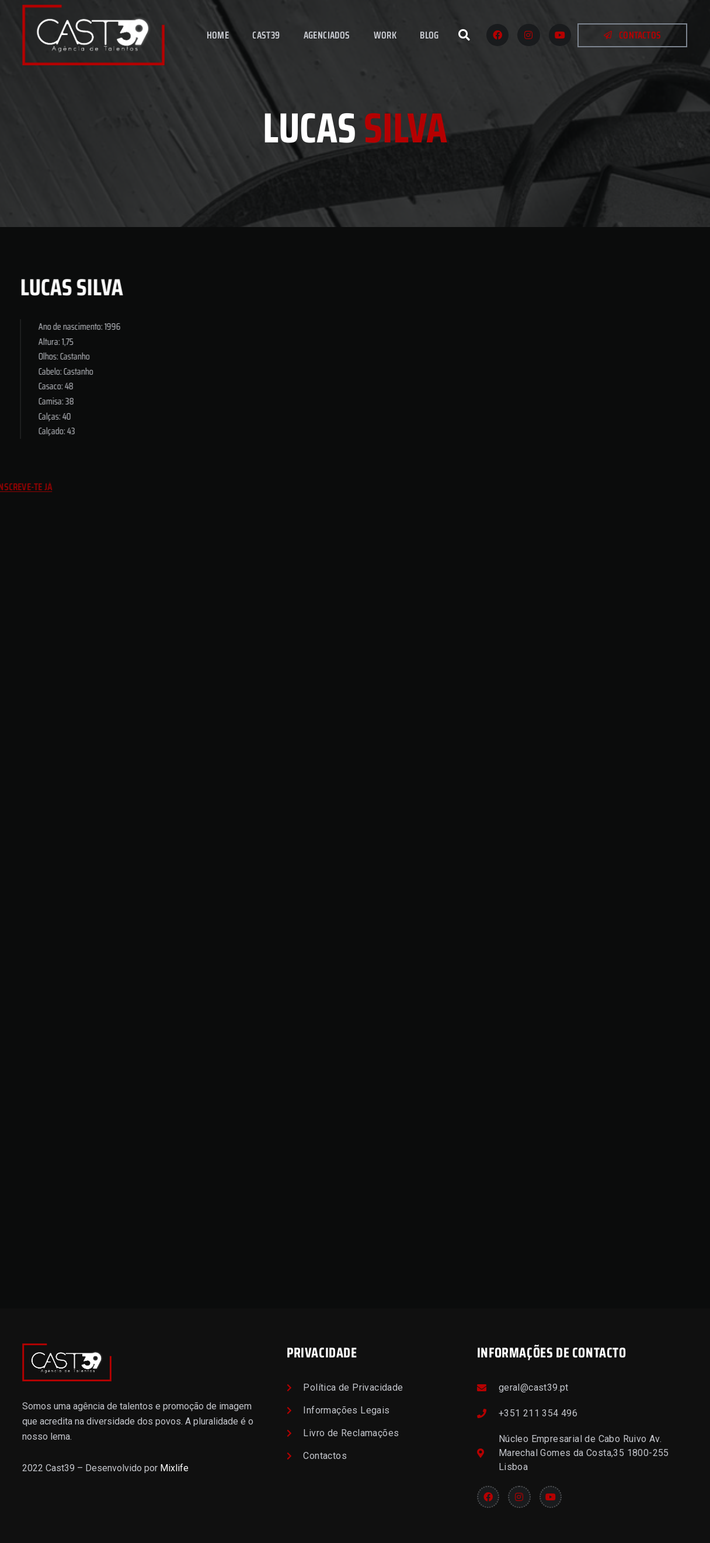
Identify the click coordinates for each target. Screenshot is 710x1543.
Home (218, 35)
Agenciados (327, 35)
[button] (464, 35)
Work (385, 35)
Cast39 (266, 35)
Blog (429, 35)
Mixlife (174, 1468)
